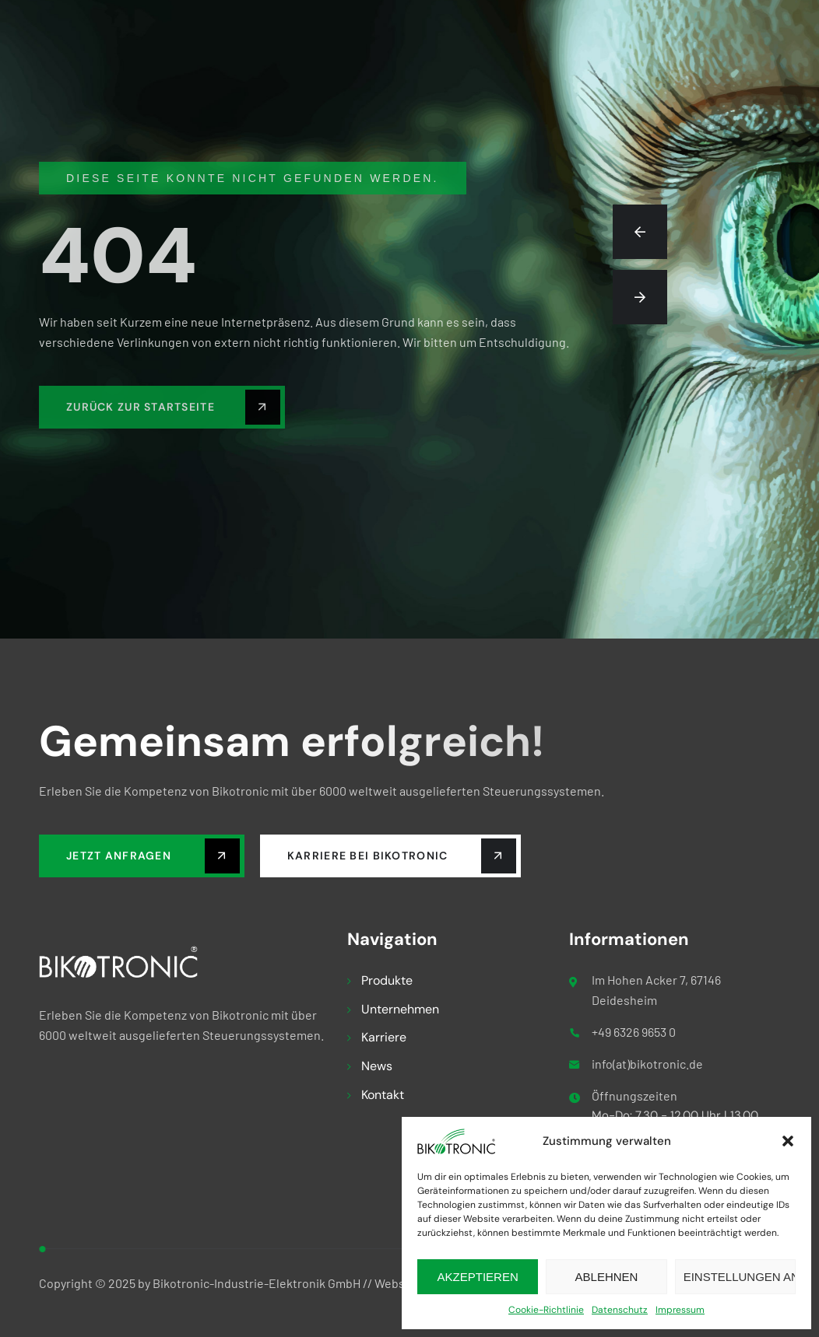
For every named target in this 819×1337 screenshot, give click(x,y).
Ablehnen (606, 1276)
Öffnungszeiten (634, 1095)
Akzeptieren (478, 1276)
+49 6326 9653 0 (634, 1031)
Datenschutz (620, 1310)
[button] (788, 1141)
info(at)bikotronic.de (647, 1063)
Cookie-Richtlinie (546, 1310)
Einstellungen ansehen (740, 1276)
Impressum (680, 1310)
